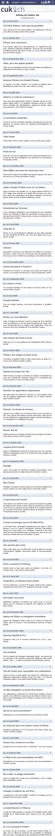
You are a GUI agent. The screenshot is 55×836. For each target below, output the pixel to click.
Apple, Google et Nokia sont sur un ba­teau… (25, 187)
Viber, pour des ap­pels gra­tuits (18, 63)
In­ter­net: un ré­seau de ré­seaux (18, 409)
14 (50, 262)
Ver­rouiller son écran (13, 598)
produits (23, 7)
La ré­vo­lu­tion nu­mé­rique (15, 118)
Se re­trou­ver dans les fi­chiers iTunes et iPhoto (26, 725)
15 (50, 147)
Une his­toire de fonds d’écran (17, 338)
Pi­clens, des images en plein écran (20, 355)
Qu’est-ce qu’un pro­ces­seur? (17, 711)
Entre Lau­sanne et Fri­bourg (16, 564)
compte (15, 2)
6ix (4, 21)
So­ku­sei (7, 248)
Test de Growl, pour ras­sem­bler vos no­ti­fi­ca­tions (27, 671)
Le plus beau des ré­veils (15, 499)
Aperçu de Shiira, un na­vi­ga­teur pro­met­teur (24, 616)
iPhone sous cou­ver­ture (15, 42)
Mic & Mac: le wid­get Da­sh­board (19, 774)
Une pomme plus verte (14, 545)
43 (50, 183)
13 (50, 593)
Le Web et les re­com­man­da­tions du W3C (23, 757)
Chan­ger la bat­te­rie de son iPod (18, 791)
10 (50, 92)
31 (50, 518)
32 (50, 559)
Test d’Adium (9, 652)
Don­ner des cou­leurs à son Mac (18, 742)
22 (50, 312)
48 (50, 706)
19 (50, 666)
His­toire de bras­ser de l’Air (16, 371)
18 (50, 166)
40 (50, 822)
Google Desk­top (11, 300)
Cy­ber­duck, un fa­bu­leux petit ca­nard (21, 581)
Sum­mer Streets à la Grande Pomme (21, 80)
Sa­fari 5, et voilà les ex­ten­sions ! (19, 97)
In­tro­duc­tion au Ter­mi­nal (15, 208)
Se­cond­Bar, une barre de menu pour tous (23, 170)
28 (50, 279)
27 (50, 203)
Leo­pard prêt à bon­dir (14, 447)
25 (50, 21)
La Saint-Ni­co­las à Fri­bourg (16, 808)
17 (50, 59)
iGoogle (7, 466)
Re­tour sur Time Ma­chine (15, 317)
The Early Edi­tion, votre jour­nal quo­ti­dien (23, 26)
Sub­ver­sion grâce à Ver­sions (17, 266)
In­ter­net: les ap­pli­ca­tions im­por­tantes (21, 390)
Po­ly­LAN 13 (9, 229)
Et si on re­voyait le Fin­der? (16, 827)
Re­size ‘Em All (10, 430)
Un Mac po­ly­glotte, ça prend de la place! (23, 690)
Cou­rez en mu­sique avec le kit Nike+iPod (23, 522)
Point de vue (9, 151)
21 (50, 333)
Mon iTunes (8, 483)
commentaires (28, 2)
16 (50, 295)
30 (50, 38)
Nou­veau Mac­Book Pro (14, 635)
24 (50, 132)
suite (32, 32)
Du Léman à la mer (12, 283)
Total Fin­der (9, 137)
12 (50, 647)
